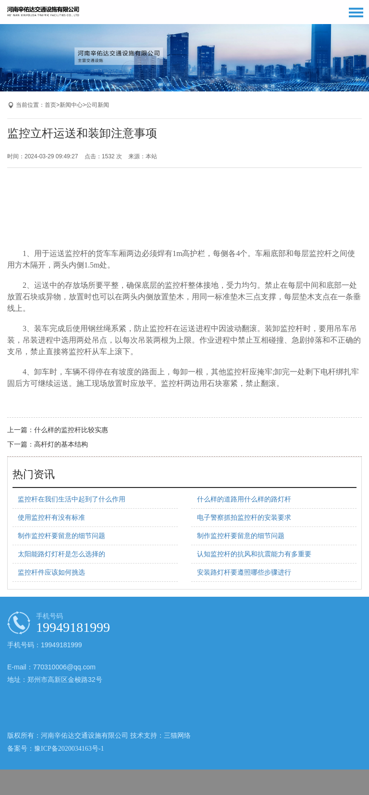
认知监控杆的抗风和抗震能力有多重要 (254, 554)
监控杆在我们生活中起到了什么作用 (71, 499)
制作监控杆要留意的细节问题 (61, 535)
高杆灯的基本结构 (61, 444)
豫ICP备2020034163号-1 (69, 748)
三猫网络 (177, 735)
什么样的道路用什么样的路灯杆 (244, 499)
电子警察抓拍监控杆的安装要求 (244, 517)
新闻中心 (71, 105)
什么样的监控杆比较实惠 (71, 430)
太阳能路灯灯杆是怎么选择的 (61, 554)
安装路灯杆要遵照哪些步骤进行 (244, 572)
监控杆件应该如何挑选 (51, 572)
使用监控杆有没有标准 (51, 517)
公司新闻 (97, 105)
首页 (50, 105)
